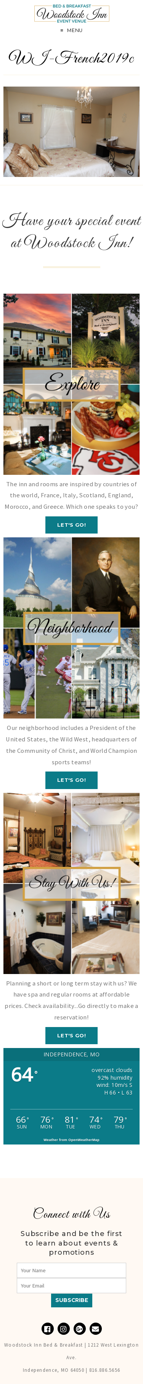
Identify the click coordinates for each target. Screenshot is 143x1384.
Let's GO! (71, 525)
